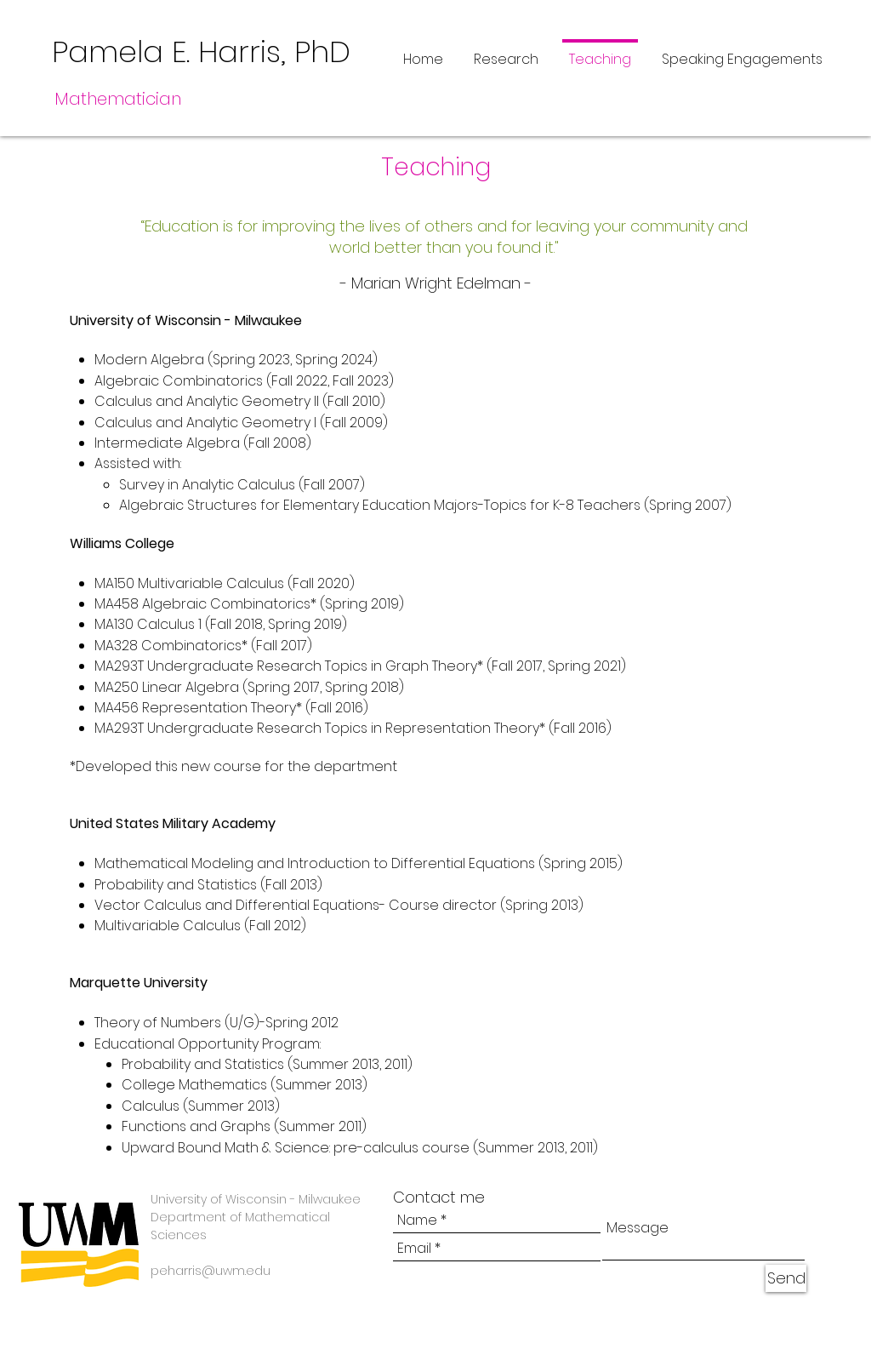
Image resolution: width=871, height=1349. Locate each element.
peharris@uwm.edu (210, 1270)
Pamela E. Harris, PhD (201, 51)
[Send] (786, 1278)
